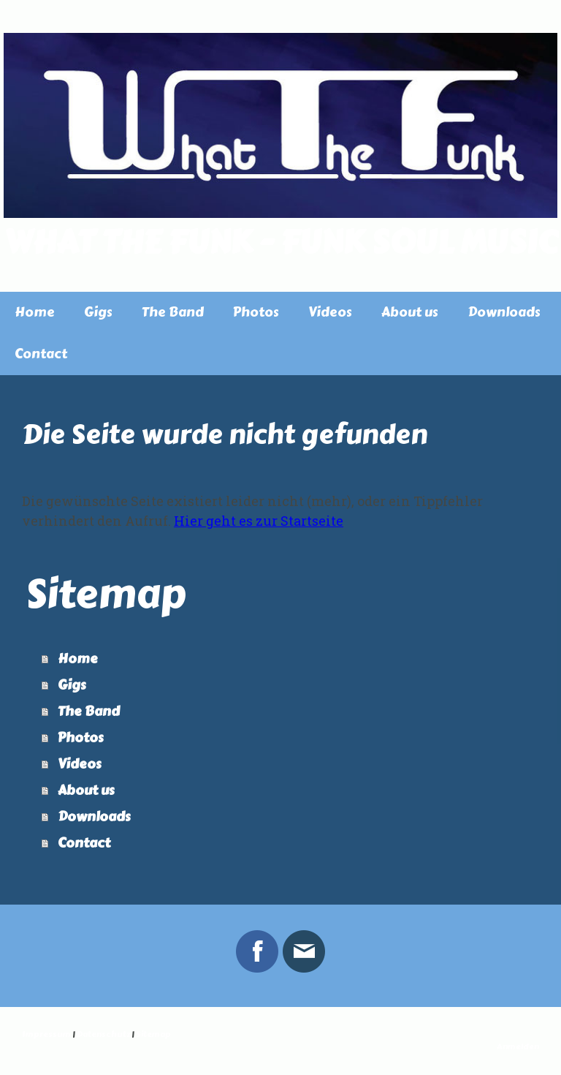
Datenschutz (103, 1034)
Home (35, 312)
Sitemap (153, 1034)
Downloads (504, 312)
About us (409, 312)
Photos (256, 312)
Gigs (98, 312)
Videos (330, 312)
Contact (41, 354)
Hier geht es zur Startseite (258, 520)
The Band (173, 312)
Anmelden (518, 1047)
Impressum (46, 1034)
